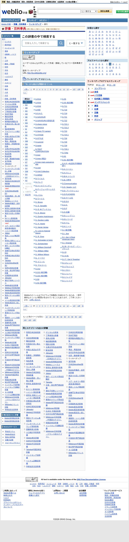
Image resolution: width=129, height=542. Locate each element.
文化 (6, 70)
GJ (26, 132)
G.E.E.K (65, 201)
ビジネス (8, 42)
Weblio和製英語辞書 (54, 394)
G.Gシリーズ (67, 219)
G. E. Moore (40, 213)
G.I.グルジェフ (68, 267)
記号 (111, 71)
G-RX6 (38, 106)
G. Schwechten (41, 244)
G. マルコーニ (41, 265)
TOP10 (90, 85)
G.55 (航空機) (67, 103)
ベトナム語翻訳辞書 (12, 395)
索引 (23, 20)
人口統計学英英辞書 (12, 333)
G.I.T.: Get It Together (71, 259)
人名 (6, 92)
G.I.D (64, 252)
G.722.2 (65, 128)
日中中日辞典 (39, 2)
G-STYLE (39, 138)
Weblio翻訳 (109, 500)
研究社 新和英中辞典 (54, 368)
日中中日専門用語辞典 (55, 414)
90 (76, 317)
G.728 (64, 142)
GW (26, 171)
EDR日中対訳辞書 (33, 441)
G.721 (64, 117)
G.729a (65, 153)
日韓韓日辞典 (51, 2)
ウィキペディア (35, 24)
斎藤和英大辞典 (32, 429)
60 (65, 317)
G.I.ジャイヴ (67, 277)
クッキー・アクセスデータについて (13, 506)
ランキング (32, 20)
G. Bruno (39, 202)
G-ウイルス (39, 179)
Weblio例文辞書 (32, 438)
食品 (6, 89)
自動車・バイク (10, 54)
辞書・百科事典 (20, 24)
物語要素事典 (51, 341)
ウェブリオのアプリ (37, 493)
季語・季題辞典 (74, 350)
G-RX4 (38, 99)
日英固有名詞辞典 (75, 404)
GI (26, 129)
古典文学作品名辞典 (54, 347)
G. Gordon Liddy (42, 220)
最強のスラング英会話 (55, 400)
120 (29, 320)
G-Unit (38, 168)
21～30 (112, 85)
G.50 (37, 279)
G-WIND (38, 175)
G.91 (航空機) (67, 160)
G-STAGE (39, 135)
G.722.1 (65, 124)
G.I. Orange (67, 243)
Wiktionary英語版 (52, 408)
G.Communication (69, 184)
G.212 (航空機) (41, 272)
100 (80, 317)
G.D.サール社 (67, 198)
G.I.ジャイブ (67, 281)
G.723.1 (65, 135)
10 (57, 89)
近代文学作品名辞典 (76, 352)
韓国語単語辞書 (52, 423)
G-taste (38, 146)
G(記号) (28, 195)
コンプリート (100, 88)
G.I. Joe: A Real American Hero (68, 238)
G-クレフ (39, 182)
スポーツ (8, 83)
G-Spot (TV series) (43, 131)
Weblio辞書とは (9, 493)
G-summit (39, 142)
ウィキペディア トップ (11, 20)
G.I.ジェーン (67, 274)
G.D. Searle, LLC (69, 187)
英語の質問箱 (10, 437)
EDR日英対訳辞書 (33, 407)
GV (26, 168)
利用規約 (7, 500)
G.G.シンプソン (68, 216)
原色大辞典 (50, 338)
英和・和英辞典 (27, 2)
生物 (6, 86)
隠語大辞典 (50, 344)
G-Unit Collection (42, 171)
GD (26, 114)
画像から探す (34, 495)
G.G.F (64, 208)
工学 (6, 61)
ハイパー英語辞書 (33, 392)
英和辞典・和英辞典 (113, 498)
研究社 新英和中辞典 (12, 208)
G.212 (37, 269)
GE (26, 117)
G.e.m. (65, 205)
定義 (96, 112)
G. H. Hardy (40, 224)
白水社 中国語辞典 (53, 411)
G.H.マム (65, 223)
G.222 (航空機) (41, 276)
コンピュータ (10, 48)
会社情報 (83, 493)
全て (3, 39)
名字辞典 (29, 364)
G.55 (64, 99)
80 (72, 317)
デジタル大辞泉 (52, 332)
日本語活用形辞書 (75, 332)
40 (58, 317)
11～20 (101, 85)
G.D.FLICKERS (68, 194)
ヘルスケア (9, 77)
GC (26, 111)
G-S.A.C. (39, 113)
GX (26, 174)
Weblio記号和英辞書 (12, 288)
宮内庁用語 (72, 335)
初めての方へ (115, 2)
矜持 (96, 116)
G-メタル (39, 195)
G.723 (64, 131)
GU (26, 165)
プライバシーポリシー (12, 502)
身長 (96, 92)
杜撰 (96, 109)
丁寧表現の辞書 (52, 335)
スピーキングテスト (12, 443)
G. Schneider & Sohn (44, 240)
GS (26, 159)
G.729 (64, 146)
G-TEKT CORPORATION (42, 150)
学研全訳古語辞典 (33, 466)
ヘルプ (125, 2)
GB (26, 108)
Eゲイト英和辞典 (33, 389)
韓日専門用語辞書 (75, 447)
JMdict (48, 373)
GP (26, 150)
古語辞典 (60, 2)
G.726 (64, 138)
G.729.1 (65, 149)
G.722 (64, 121)
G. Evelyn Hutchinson (44, 216)
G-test (37, 155)
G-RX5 (38, 103)
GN (26, 144)
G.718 (64, 110)
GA (26, 105)
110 (25, 320)
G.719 (64, 113)
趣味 (6, 80)
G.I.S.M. (65, 256)
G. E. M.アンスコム (43, 209)
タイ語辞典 (109, 512)
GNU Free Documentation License (91, 479)
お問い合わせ (34, 300)
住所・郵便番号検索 (76, 356)
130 (34, 320)
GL (26, 138)
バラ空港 (98, 95)
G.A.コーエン (67, 169)
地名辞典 (29, 361)
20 (50, 317)
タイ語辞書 (72, 450)
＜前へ (26, 89)
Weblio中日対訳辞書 (12, 365)
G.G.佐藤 (65, 212)
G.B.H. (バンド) (68, 176)
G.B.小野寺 (66, 180)
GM (26, 141)
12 (64, 89)
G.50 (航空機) (40, 283)
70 (68, 317)
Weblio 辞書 (6, 24)
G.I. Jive (65, 234)
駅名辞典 (49, 350)
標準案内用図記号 (11, 121)
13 (68, 89)
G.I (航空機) (67, 230)
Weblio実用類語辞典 (54, 362)
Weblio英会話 (10, 434)
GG (26, 123)
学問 (6, 67)
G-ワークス (39, 199)
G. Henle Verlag (41, 227)
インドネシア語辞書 (12, 385)
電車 (6, 51)
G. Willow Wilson (42, 254)
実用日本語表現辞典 (12, 102)
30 (54, 317)
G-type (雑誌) (40, 159)
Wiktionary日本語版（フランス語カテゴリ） (54, 434)
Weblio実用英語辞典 (54, 371)
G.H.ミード (66, 226)
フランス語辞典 (111, 507)
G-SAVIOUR (40, 117)
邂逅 (96, 106)
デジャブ (98, 119)
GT (26, 162)
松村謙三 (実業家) (102, 99)
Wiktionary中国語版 (76, 444)
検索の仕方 (7, 495)
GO (26, 147)
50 (61, 317)
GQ (26, 153)
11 (60, 89)
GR (26, 156)
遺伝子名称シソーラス (55, 391)
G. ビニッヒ (40, 262)
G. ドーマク (40, 258)
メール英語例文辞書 (54, 397)
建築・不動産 (10, 64)
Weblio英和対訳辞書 (76, 424)
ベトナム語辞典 (111, 514)
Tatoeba (49, 382)
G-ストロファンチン (43, 186)
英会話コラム (10, 431)
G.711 (64, 106)
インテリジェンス (102, 102)
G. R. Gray (39, 236)
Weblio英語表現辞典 (76, 410)
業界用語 (8, 45)
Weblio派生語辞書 (75, 407)
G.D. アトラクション (70, 191)
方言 (6, 96)
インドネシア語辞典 (113, 509)
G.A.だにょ (66, 173)
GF (26, 120)
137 (74, 89)
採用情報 (83, 495)
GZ (26, 181)
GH (26, 126)
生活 (6, 73)
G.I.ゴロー (66, 270)
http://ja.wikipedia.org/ (36, 73)
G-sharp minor (41, 124)
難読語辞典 (30, 341)
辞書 (3, 2)
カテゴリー (43, 20)
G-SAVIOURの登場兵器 (44, 121)
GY (26, 178)
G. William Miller (42, 251)
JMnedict (29, 409)
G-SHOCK (39, 128)
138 (78, 89)
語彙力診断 (9, 440)
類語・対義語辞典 (13, 2)
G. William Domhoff (43, 247)
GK (26, 135)
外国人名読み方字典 (12, 136)
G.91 (64, 156)
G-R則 (37, 110)
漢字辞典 (72, 361)
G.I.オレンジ (67, 263)
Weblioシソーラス (53, 365)
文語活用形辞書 (32, 338)
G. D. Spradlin (41, 206)
